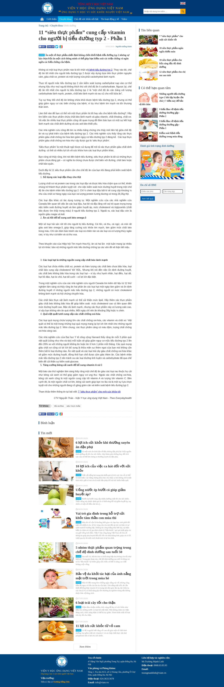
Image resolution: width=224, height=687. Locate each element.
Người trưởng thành (124, 46)
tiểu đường (59, 406)
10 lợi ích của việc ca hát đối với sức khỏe (103, 468)
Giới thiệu (52, 19)
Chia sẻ (51, 47)
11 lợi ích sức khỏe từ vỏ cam (98, 626)
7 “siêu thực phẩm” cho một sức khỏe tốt (99, 391)
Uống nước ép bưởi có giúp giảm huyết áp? (101, 492)
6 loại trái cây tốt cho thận (95, 602)
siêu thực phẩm (73, 406)
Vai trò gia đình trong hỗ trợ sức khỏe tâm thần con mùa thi (100, 516)
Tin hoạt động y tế (110, 19)
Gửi (42, 47)
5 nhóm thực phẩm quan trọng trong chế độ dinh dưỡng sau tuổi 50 (103, 550)
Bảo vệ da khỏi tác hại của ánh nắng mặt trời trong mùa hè (103, 576)
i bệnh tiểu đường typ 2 (100, 70)
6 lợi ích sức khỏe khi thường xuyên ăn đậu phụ (103, 445)
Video (124, 19)
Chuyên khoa (65, 19)
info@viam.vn (102, 682)
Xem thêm (85, 647)
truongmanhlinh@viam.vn (154, 673)
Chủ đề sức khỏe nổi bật (86, 19)
